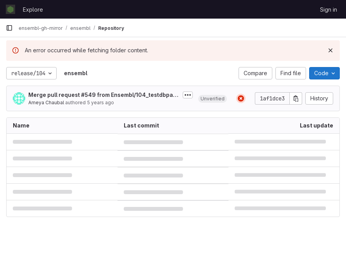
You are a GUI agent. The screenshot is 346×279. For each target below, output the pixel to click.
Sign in (328, 9)
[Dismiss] (330, 50)
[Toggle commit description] (188, 94)
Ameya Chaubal (46, 102)
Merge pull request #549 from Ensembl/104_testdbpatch (103, 95)
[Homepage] (10, 9)
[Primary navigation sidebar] (9, 28)
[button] (212, 98)
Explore (33, 9)
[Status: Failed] (241, 98)
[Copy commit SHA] (296, 98)
